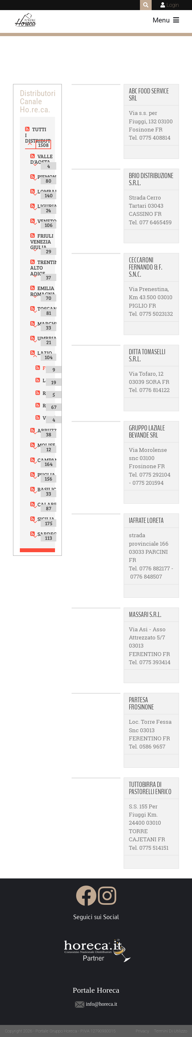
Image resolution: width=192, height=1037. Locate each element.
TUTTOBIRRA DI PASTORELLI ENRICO (150, 788)
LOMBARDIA (52, 191)
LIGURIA (47, 206)
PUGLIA (46, 474)
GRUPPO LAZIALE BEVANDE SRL (147, 431)
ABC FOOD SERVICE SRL (149, 94)
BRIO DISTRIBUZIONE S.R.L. (151, 179)
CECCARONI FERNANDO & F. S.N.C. (145, 267)
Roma (49, 405)
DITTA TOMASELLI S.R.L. (147, 355)
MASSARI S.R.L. (145, 615)
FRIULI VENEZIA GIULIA (41, 241)
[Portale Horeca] (26, 20)
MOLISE (46, 444)
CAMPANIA (50, 459)
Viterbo (51, 417)
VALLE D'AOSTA (41, 159)
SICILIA (46, 518)
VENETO (47, 220)
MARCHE (47, 323)
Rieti (48, 392)
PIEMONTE (49, 176)
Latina (50, 380)
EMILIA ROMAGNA (42, 291)
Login (173, 5)
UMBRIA (47, 338)
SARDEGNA (50, 533)
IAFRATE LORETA (146, 521)
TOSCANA (49, 308)
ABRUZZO (49, 430)
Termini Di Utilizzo (170, 1031)
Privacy (142, 1031)
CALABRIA (49, 504)
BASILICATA (51, 489)
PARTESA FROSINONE (141, 703)
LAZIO (44, 352)
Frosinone (54, 367)
